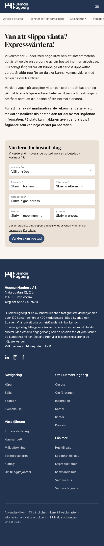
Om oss (60, 384)
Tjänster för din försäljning (46, 18)
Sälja (8, 392)
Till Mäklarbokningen (63, 517)
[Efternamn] (74, 184)
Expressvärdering (17, 431)
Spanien (10, 400)
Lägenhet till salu (67, 455)
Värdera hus (63, 480)
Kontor (59, 417)
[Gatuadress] (52, 199)
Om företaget (64, 392)
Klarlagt (10, 463)
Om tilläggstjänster (18, 472)
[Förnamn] (29, 184)
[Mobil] (29, 214)
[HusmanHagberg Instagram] (15, 357)
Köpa (8, 384)
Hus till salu (63, 447)
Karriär (59, 409)
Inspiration (62, 400)
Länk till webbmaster (63, 512)
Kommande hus (65, 472)
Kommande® (78, 18)
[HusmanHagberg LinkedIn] (7, 357)
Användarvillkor (15, 512)
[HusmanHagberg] (17, 6)
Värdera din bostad (27, 238)
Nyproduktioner (66, 463)
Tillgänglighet (37, 512)
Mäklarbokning (15, 447)
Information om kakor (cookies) (25, 517)
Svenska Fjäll (14, 409)
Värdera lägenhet (67, 488)
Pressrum (61, 425)
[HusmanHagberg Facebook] (23, 357)
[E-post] (74, 214)
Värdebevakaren (16, 455)
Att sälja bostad (13, 18)
